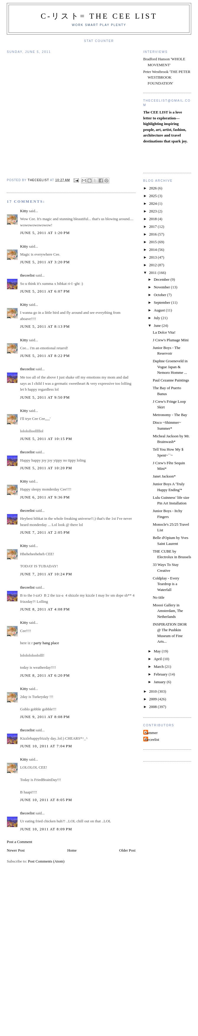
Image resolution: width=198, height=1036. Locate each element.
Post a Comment (19, 841)
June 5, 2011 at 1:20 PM (45, 232)
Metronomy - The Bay (170, 415)
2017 (153, 226)
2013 (153, 257)
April (158, 659)
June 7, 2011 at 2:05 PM (45, 532)
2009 (153, 699)
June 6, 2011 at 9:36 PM (45, 497)
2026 (153, 188)
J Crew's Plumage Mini (171, 340)
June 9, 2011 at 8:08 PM (45, 717)
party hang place (46, 643)
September (162, 302)
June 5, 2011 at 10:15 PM (46, 438)
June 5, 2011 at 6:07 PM (45, 291)
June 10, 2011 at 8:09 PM (46, 829)
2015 (153, 242)
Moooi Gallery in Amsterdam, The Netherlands (168, 611)
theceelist (27, 275)
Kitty (24, 211)
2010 (153, 691)
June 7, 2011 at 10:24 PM (46, 574)
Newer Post (16, 850)
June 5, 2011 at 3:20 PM (45, 262)
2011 (153, 272)
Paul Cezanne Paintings (171, 380)
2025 (153, 196)
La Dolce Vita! (164, 332)
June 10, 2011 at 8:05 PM (46, 800)
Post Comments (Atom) (46, 861)
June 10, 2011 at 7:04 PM (46, 746)
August (160, 310)
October (160, 295)
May (158, 651)
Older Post (127, 850)
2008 (153, 706)
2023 (153, 211)
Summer (151, 732)
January (160, 682)
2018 (153, 219)
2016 (153, 234)
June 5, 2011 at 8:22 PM (45, 355)
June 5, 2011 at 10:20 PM (46, 468)
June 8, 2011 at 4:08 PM (45, 609)
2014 (153, 249)
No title (158, 597)
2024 (153, 203)
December (162, 279)
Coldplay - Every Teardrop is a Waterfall (166, 584)
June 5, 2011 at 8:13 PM (45, 326)
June (158, 325)
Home (72, 850)
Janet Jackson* (164, 476)
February (161, 674)
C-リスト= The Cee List (99, 16)
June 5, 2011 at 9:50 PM (45, 397)
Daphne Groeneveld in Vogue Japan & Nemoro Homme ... (170, 367)
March (159, 666)
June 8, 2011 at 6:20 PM (45, 675)
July (157, 318)
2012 (153, 265)
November (162, 287)
